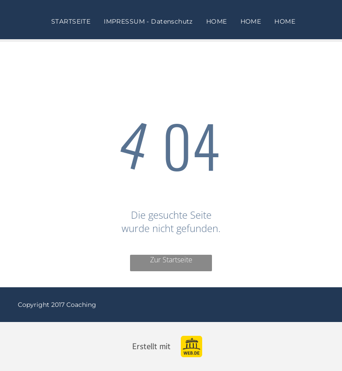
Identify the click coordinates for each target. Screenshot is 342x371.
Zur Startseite (171, 260)
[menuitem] (71, 21)
